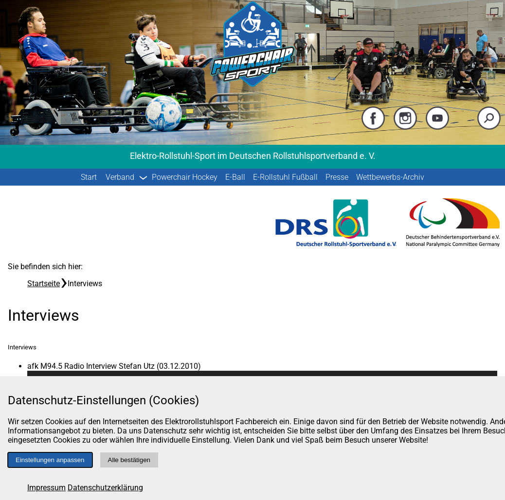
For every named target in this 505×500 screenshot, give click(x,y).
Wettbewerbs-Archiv (390, 177)
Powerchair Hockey (184, 177)
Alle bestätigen (129, 460)
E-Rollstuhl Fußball (285, 177)
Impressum (46, 487)
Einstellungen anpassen (50, 460)
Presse (336, 177)
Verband (120, 177)
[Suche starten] (489, 127)
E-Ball (235, 177)
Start (89, 177)
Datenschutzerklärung (105, 487)
